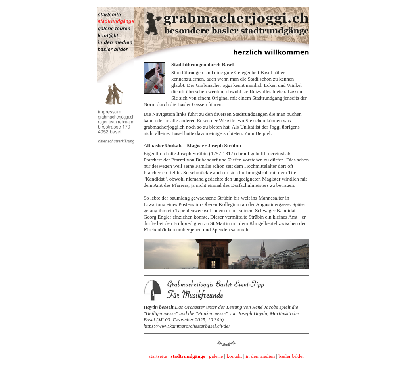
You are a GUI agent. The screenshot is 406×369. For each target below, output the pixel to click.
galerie (216, 356)
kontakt (234, 356)
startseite (158, 356)
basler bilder (291, 356)
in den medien (260, 356)
